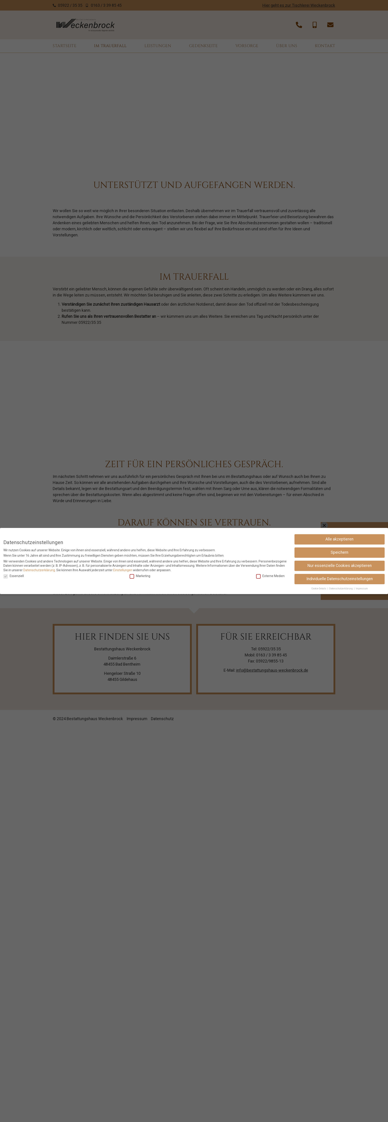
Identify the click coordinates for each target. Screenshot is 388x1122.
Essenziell (13, 575)
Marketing (140, 575)
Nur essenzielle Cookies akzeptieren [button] (339, 565)
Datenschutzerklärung (39, 570)
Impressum (362, 588)
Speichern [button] (339, 552)
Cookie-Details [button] (319, 588)
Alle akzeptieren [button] (339, 539)
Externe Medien (270, 575)
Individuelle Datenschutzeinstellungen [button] (339, 579)
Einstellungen (122, 570)
